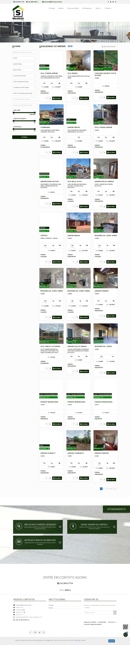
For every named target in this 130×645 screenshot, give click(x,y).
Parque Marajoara (49, 402)
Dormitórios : (18, 127)
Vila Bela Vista (75, 181)
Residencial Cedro (103, 346)
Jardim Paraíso (102, 453)
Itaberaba (45, 127)
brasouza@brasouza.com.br (23, 605)
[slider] (13, 113)
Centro (44, 236)
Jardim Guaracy (48, 453)
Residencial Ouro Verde (106, 236)
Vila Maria (73, 73)
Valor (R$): (17, 110)
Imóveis (60, 8)
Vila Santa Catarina (50, 346)
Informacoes (87, 8)
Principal (52, 8)
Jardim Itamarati (76, 453)
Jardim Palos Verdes (104, 181)
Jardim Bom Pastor (50, 181)
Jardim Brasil (74, 127)
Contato (108, 8)
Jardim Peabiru (102, 291)
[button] (24, 58)
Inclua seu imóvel (73, 8)
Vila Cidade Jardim (49, 73)
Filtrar (24, 137)
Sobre (98, 8)
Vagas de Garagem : (20, 118)
